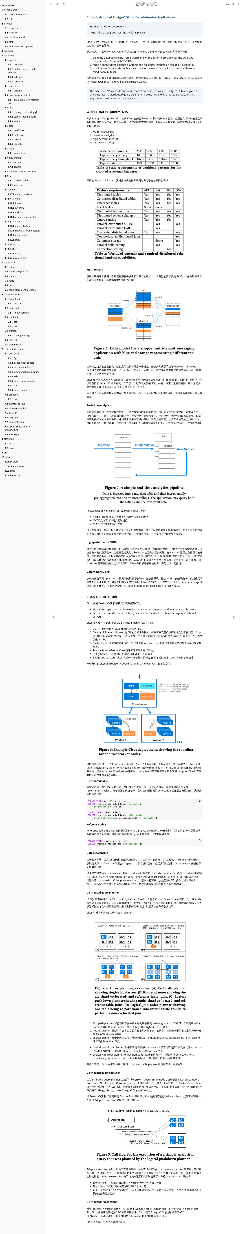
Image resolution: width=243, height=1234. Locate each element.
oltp (9, 107)
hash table (12, 308)
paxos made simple (21, 362)
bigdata (7, 23)
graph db (12, 221)
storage (7, 457)
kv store (11, 461)
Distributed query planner (103, 892)
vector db (12, 198)
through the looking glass (24, 112)
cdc (9, 248)
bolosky (11, 412)
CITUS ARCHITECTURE (102, 597)
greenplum (16, 153)
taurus (14, 166)
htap (9, 148)
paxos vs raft (17, 390)
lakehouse (16, 130)
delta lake (16, 134)
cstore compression (17, 271)
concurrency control (17, 95)
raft (13, 385)
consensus (12, 353)
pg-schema (17, 235)
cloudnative (13, 157)
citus (10, 244)
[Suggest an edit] (238, 4)
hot (12, 326)
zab (13, 376)
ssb (9, 19)
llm (4, 452)
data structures (11, 294)
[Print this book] (227, 4)
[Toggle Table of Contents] (50, 4)
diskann (15, 212)
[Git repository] (233, 4)
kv (8, 175)
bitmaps (11, 330)
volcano (15, 77)
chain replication (16, 408)
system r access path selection (22, 71)
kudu (10, 470)
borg (13, 399)
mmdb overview (20, 194)
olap (9, 125)
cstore (10, 267)
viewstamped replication (24, 371)
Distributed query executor (103, 1072)
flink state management (19, 46)
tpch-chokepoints (16, 14)
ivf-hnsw (16, 207)
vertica (14, 139)
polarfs (10, 448)
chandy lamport (15, 421)
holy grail (12, 417)
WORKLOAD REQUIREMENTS (107, 112)
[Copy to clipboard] (200, 801)
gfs (8, 443)
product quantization (22, 217)
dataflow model (15, 37)
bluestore (12, 475)
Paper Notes (8, 5)
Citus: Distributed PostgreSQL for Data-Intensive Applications (131, 17)
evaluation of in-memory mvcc (23, 101)
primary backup (15, 403)
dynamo (16, 466)
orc (8, 285)
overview (15, 64)
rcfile (9, 280)
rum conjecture (15, 257)
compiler (7, 50)
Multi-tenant (95, 269)
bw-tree (15, 303)
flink (9, 41)
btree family (13, 299)
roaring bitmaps (19, 335)
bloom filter (13, 344)
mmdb (11, 189)
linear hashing (18, 312)
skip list (11, 339)
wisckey (15, 185)
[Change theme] (57, 4)
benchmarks (9, 9)
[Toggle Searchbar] (64, 4)
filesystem (8, 438)
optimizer (12, 60)
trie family (12, 317)
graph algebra (19, 226)
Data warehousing (98, 572)
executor (11, 86)
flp (12, 358)
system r (15, 121)
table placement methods (20, 289)
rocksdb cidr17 (18, 180)
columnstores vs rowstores (21, 171)
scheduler (12, 394)
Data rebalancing (97, 853)
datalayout (8, 262)
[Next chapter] (234, 617)
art (12, 321)
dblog (14, 253)
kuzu (14, 239)
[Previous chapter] (53, 617)
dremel (10, 276)
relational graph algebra (24, 230)
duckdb (15, 143)
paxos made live (19, 367)
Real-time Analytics (99, 405)
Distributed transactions (102, 1202)
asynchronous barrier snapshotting (18, 428)
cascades (15, 81)
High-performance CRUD (102, 542)
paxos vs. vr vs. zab (21, 381)
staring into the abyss (22, 116)
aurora (14, 162)
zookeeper (12, 434)
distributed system (13, 349)
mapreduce (13, 28)
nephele (11, 32)
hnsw (14, 203)
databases (8, 55)
